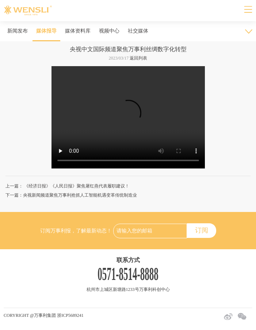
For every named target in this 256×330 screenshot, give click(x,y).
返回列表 (138, 58)
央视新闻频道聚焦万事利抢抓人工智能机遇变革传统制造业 (80, 195)
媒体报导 (46, 31)
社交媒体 (138, 31)
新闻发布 (17, 31)
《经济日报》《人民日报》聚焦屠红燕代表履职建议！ (76, 186)
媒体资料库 (78, 31)
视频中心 (109, 31)
